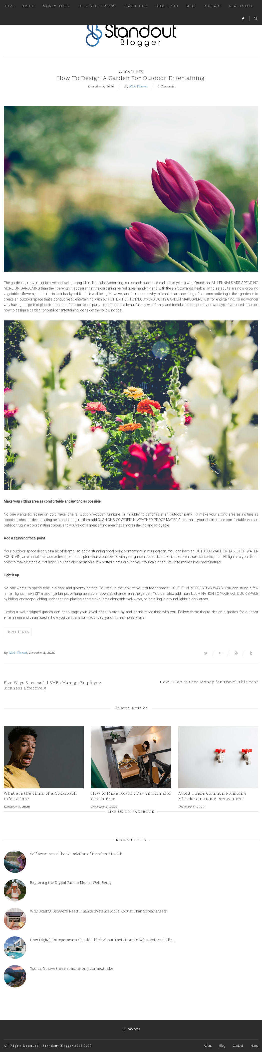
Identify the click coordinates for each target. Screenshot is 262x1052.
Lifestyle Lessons (97, 6)
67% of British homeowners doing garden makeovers (153, 299)
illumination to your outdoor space (224, 594)
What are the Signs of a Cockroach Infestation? (40, 796)
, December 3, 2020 (41, 653)
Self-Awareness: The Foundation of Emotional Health (76, 854)
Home (9, 6)
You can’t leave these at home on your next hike (71, 969)
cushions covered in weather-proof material (140, 520)
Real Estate (241, 6)
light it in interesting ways (197, 588)
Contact (213, 6)
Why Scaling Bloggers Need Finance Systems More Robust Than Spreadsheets (98, 911)
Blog (191, 6)
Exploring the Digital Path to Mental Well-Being (70, 883)
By (6, 653)
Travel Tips (135, 6)
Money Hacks (56, 6)
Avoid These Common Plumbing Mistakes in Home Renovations (212, 796)
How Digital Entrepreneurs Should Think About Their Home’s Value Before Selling (102, 940)
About (28, 6)
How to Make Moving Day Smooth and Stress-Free (131, 796)
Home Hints (166, 6)
